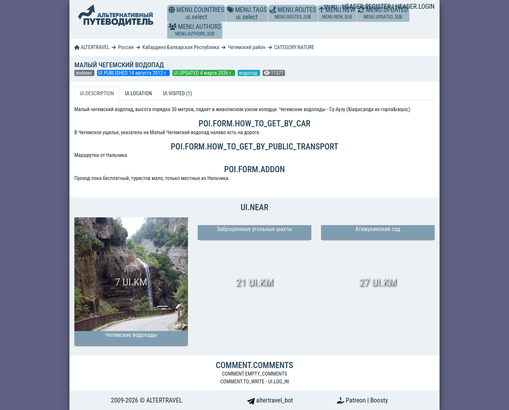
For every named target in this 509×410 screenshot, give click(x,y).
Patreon (356, 400)
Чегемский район (247, 47)
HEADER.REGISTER (367, 6)
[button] (172, 26)
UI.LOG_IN (278, 381)
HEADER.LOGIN (415, 6)
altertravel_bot (270, 400)
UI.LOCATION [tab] (138, 93)
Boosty (379, 400)
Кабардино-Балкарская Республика (180, 47)
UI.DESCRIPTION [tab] (97, 93)
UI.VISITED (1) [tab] (177, 93)
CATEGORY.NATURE (294, 47)
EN (327, 7)
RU (334, 7)
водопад (248, 73)
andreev (84, 73)
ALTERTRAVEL (91, 47)
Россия (125, 47)
